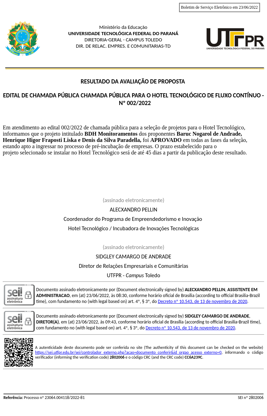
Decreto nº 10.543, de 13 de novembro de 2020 (202, 301)
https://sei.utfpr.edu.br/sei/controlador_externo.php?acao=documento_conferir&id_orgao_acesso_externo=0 (128, 352)
